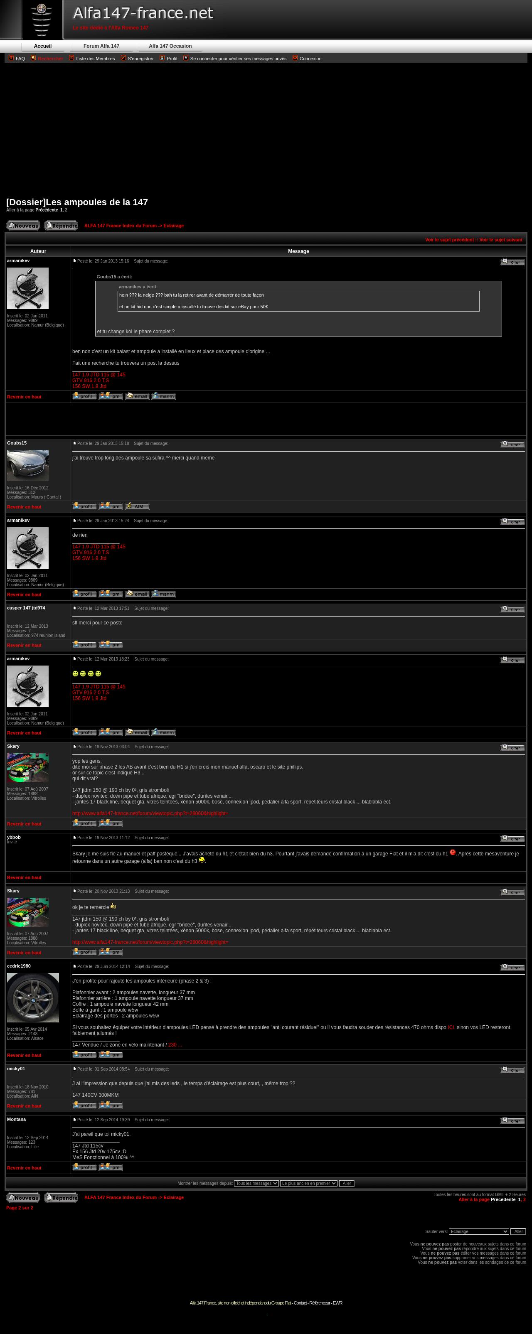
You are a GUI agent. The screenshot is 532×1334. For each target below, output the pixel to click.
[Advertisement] (266, 129)
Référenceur (319, 1302)
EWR (337, 1302)
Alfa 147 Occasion (170, 46)
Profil (172, 58)
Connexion (307, 58)
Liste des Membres (92, 58)
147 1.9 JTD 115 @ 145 (99, 375)
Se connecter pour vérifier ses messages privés (235, 58)
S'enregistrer (141, 58)
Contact (300, 1302)
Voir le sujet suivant (501, 239)
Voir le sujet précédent (449, 239)
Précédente (47, 210)
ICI (451, 1027)
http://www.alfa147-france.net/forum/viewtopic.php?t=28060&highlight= (150, 813)
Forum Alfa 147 (101, 46)
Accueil (43, 46)
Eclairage (174, 225)
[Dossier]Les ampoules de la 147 (77, 202)
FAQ (20, 58)
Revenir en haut (24, 396)
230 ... (175, 1045)
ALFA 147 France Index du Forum (120, 225)
